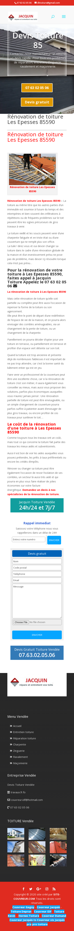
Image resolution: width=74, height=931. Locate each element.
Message (37, 601)
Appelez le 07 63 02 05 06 (36, 283)
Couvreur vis (45, 920)
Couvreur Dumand (54, 916)
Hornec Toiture (28, 916)
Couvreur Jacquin (48, 907)
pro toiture (40, 924)
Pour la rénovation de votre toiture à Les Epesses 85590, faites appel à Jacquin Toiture (35, 275)
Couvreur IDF (43, 911)
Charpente (19, 744)
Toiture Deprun (21, 911)
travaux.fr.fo (18, 792)
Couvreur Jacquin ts (23, 920)
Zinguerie (19, 750)
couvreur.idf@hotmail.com (27, 800)
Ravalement (20, 757)
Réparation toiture (24, 738)
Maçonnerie (20, 763)
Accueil (17, 726)
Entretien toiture (23, 732)
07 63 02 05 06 (37, 87)
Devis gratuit (37, 102)
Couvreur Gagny (23, 907)
